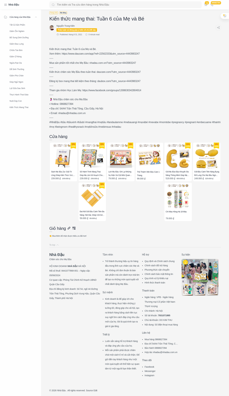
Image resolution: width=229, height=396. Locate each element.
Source (89, 390)
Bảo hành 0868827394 (156, 348)
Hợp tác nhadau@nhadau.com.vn (161, 352)
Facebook (149, 367)
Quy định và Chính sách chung (159, 261)
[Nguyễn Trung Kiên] (65, 26)
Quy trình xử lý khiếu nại (156, 278)
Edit (95, 390)
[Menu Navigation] (5, 4)
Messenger (150, 371)
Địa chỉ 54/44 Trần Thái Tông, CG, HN (161, 344)
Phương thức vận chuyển (157, 269)
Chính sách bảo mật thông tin (159, 274)
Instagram (149, 375)
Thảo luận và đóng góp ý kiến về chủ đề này (77, 30)
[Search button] (53, 4)
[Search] (125, 4)
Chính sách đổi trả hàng (156, 265)
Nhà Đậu (13, 4)
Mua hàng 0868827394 (156, 339)
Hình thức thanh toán (155, 282)
